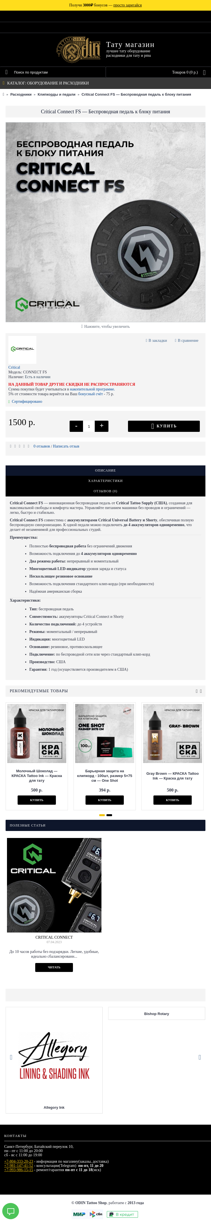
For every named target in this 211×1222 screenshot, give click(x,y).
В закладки (158, 340)
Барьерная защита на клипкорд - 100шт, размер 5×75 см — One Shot (104, 776)
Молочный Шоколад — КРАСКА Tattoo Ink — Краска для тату (36, 776)
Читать (54, 967)
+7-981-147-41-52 (18, 1166)
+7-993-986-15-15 (18, 1170)
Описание (105, 470)
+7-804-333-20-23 (18, 1161)
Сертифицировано (25, 401)
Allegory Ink (54, 1107)
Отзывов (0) (105, 491)
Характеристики (105, 481)
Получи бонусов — (105, 5)
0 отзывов (42, 446)
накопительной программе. (92, 389)
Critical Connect (54, 937)
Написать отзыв (66, 446)
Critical (14, 367)
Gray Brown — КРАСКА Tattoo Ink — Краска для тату (172, 775)
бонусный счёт (90, 394)
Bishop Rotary (156, 1014)
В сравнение (188, 340)
